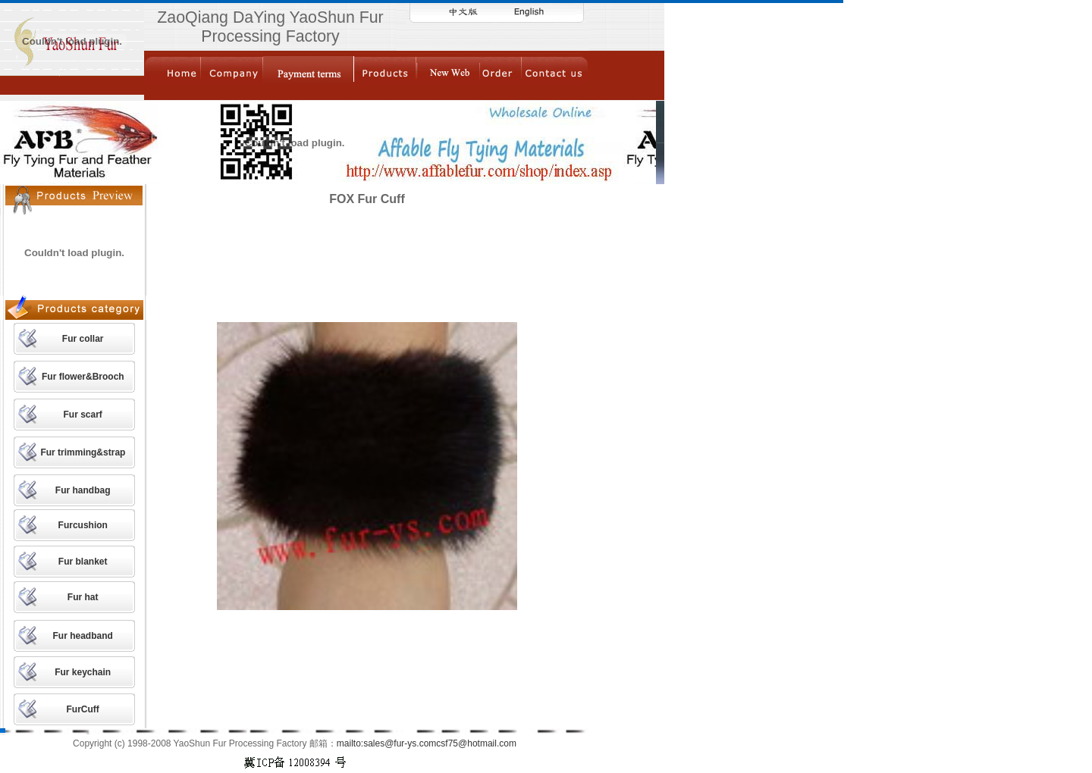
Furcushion (83, 525)
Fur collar (83, 338)
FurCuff (83, 709)
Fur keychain (83, 672)
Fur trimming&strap (82, 452)
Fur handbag (83, 490)
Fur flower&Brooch (83, 376)
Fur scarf (82, 414)
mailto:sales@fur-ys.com (387, 743)
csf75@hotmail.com (476, 743)
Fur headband (83, 636)
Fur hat (83, 597)
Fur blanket (83, 561)
